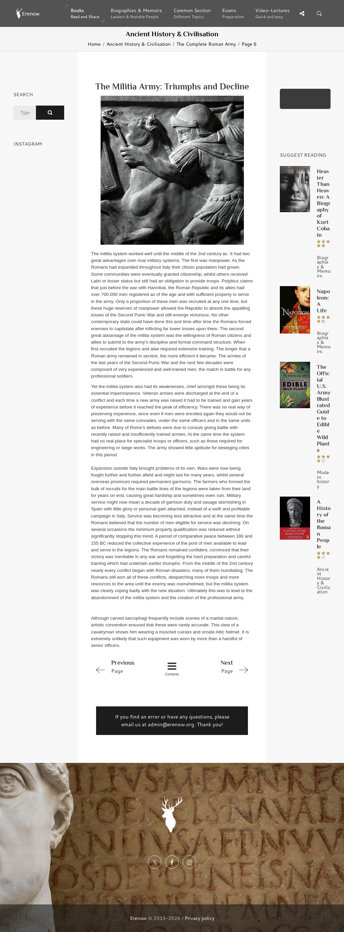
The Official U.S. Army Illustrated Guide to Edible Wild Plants (324, 408)
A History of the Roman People (324, 524)
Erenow (138, 918)
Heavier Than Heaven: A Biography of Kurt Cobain (324, 203)
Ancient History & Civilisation (138, 44)
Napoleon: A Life (323, 301)
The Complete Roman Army (206, 44)
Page (123, 666)
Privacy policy (199, 918)
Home (94, 44)
